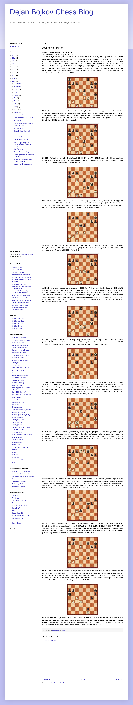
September (18, 92)
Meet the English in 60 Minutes (22, 277)
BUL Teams (15, 404)
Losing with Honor (19, 137)
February (17, 112)
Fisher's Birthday (17, 440)
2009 (14, 78)
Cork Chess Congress (19, 481)
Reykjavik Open (17, 442)
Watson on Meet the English (21, 275)
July (15, 98)
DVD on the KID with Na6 (20, 298)
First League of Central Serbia (21, 394)
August (16, 95)
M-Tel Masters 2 (17, 432)
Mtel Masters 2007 (18, 460)
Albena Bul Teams (18, 370)
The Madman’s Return (21, 140)
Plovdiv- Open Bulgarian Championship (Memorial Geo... (23, 144)
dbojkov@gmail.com (26, 254)
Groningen (15, 363)
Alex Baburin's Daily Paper (20, 515)
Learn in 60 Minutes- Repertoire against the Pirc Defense (22, 291)
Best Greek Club (17, 326)
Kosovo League (17, 407)
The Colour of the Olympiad (21, 340)
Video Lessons (15, 46)
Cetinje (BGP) (16, 397)
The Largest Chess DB (19, 500)
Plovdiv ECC (16, 365)
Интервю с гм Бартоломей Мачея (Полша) (23, 160)
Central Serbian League (19, 347)
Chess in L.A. (16, 508)
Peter (13, 503)
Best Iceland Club (17, 328)
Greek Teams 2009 (18, 402)
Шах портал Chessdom (19, 505)
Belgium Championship (19, 337)
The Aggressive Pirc (18, 272)
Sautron (14, 452)
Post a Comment (50, 640)
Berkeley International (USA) (21, 360)
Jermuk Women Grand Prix (21, 368)
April (15, 107)
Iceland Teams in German (20, 447)
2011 (14, 72)
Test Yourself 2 (18, 128)
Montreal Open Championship (21, 471)
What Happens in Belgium (20, 355)
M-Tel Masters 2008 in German (22, 435)
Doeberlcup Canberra (19, 484)
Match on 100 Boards (19, 353)
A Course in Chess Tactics (20, 305)
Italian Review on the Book (20, 303)
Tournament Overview (21, 115)
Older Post (119, 679)
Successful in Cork (18, 342)
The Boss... (15, 498)
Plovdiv (14, 450)
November (17, 86)
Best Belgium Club (18, 323)
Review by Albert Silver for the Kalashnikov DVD (21, 287)
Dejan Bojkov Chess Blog (51, 12)
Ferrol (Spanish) (17, 425)
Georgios (15, 510)
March (16, 109)
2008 (14, 81)
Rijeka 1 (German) (18, 385)
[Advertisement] (55, 32)
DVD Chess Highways (19, 284)
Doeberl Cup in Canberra (20, 375)
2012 (14, 69)
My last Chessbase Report (22, 152)
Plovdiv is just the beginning (21, 415)
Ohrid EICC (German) (19, 392)
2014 (14, 64)
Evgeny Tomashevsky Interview (22, 410)
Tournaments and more (19, 518)
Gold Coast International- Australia (23, 476)
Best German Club (18, 321)
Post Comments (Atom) (58, 683)
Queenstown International (20, 345)
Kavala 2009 (16, 399)
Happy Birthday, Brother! (22, 131)
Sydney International (18, 486)
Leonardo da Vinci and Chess (23, 118)
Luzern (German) (17, 422)
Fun (15, 134)
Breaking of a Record (19, 412)
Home (83, 679)
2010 (14, 75)
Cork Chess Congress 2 (19, 378)
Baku (13, 462)
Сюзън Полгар (17, 523)
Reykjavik (15, 455)
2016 (14, 58)
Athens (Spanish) (17, 417)
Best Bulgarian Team (18, 318)
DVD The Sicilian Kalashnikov (21, 295)
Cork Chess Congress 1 (19, 380)
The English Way (17, 270)
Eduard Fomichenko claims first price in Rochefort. (24, 124)
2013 (14, 67)
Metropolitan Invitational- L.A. (21, 474)
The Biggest (16, 495)
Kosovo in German (18, 430)
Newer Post (46, 679)
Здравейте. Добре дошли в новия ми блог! (23, 165)
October (17, 89)
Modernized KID (17, 267)
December (17, 83)
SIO (13, 373)
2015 (14, 61)
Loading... (13, 532)
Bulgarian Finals (17, 437)
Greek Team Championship (21, 427)
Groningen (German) (18, 420)
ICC (13, 520)
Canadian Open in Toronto (20, 350)
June (15, 101)
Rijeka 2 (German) (18, 383)
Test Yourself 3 (18, 121)
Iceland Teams (16, 445)
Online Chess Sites (18, 513)
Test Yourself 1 (18, 149)
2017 (14, 55)
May (15, 104)
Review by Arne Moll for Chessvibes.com (19, 308)
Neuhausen (15, 457)
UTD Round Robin (18, 358)
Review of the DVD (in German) (22, 300)
